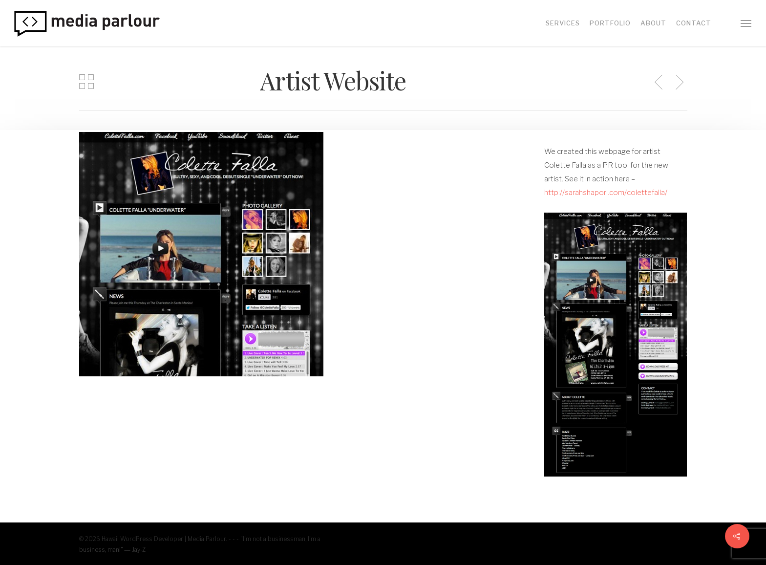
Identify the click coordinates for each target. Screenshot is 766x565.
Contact (693, 23)
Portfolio (610, 23)
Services (563, 23)
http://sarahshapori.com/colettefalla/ (605, 192)
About (653, 23)
